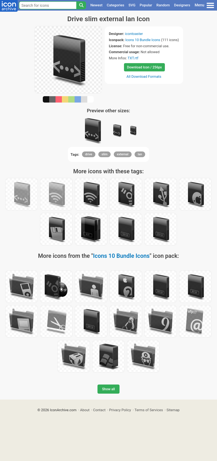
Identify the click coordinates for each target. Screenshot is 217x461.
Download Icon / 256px (144, 67)
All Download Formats (144, 76)
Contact (99, 410)
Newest (96, 5)
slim (104, 154)
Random (163, 5)
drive (88, 154)
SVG (131, 5)
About (85, 410)
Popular (146, 5)
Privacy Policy (120, 410)
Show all (108, 389)
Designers (182, 5)
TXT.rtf (133, 58)
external (122, 154)
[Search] (81, 5)
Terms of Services (149, 410)
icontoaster (134, 34)
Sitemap (173, 410)
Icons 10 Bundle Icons (142, 40)
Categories (115, 5)
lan (140, 154)
